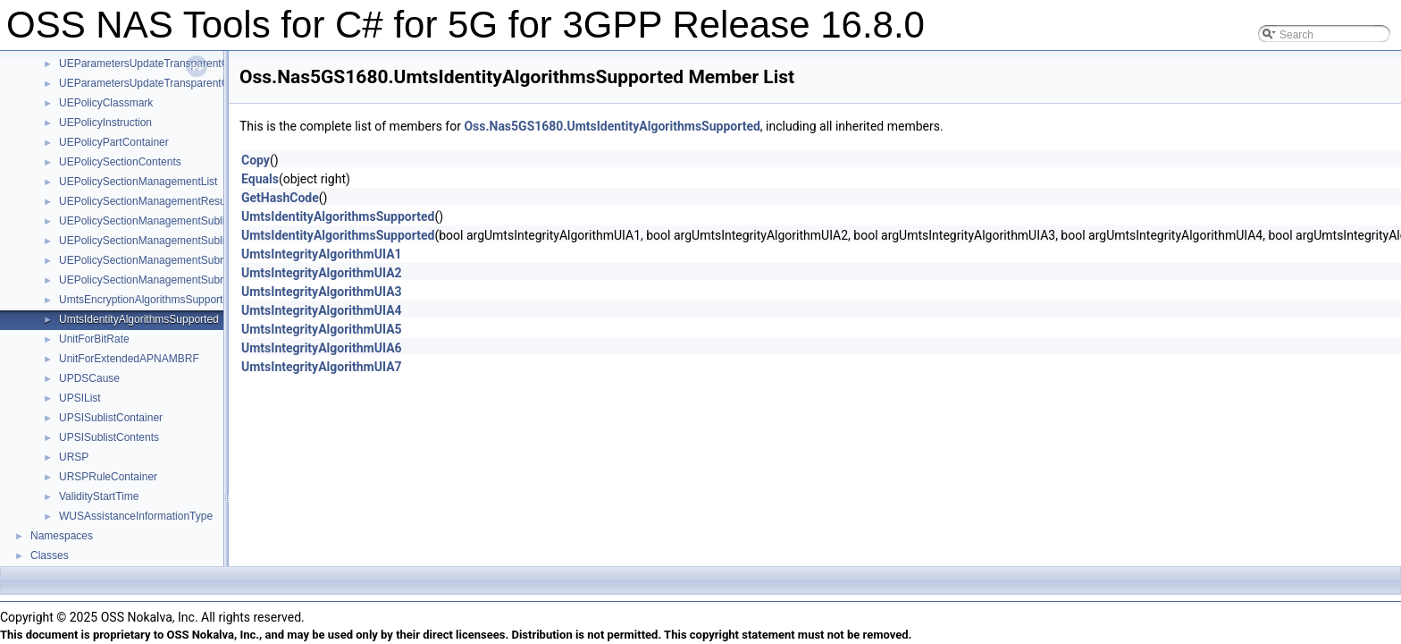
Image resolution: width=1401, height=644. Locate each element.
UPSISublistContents (109, 437)
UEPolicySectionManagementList (138, 181)
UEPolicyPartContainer (114, 142)
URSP (73, 457)
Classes (49, 555)
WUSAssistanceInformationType (136, 516)
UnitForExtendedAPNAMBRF (129, 358)
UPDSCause (89, 378)
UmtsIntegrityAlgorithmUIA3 (321, 291)
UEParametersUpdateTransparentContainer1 (166, 83)
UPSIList (80, 398)
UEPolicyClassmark (106, 103)
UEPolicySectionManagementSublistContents (167, 240)
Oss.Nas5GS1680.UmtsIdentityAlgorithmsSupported (611, 126)
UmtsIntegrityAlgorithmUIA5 (321, 329)
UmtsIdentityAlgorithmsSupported (139, 319)
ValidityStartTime (98, 496)
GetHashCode (280, 198)
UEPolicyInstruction (105, 122)
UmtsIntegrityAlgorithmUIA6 (321, 348)
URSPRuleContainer (108, 476)
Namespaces (61, 536)
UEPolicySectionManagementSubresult (152, 260)
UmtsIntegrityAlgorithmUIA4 (321, 310)
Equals (260, 179)
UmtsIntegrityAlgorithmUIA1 (321, 254)
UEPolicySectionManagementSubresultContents (174, 280)
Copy (255, 160)
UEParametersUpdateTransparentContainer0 (166, 63)
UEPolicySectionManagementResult (145, 201)
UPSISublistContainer (111, 417)
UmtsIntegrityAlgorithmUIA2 (321, 273)
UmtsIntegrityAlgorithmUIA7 (321, 367)
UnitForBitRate (94, 339)
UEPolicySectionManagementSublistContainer (169, 221)
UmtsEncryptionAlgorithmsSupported (147, 299)
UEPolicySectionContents (120, 162)
